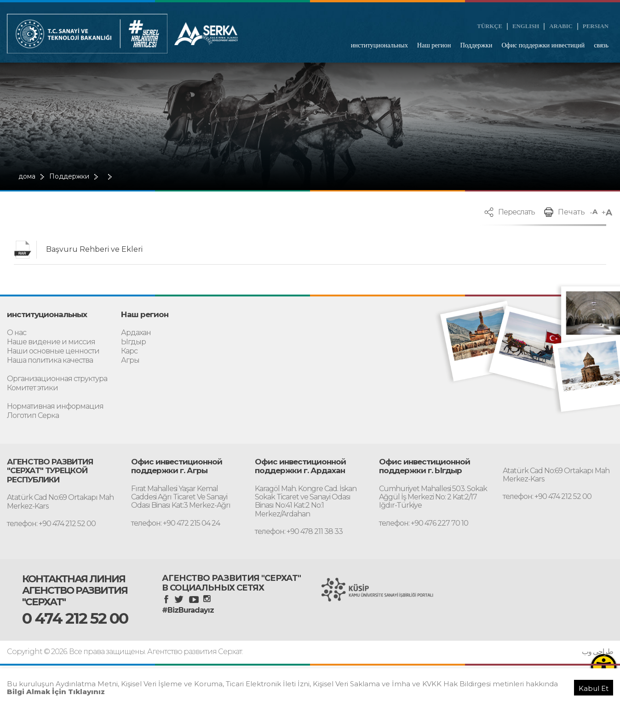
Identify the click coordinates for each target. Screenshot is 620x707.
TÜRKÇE (489, 26)
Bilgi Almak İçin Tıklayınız (56, 691)
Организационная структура (57, 379)
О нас (16, 333)
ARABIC (560, 26)
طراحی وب (597, 652)
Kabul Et (594, 688)
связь (601, 45)
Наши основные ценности (53, 351)
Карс (129, 351)
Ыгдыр (133, 342)
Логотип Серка (33, 415)
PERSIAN (596, 26)
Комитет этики (32, 388)
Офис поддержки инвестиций (543, 45)
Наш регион (434, 45)
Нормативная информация (55, 406)
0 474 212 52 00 (75, 618)
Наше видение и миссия (51, 342)
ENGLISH (525, 26)
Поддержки (476, 45)
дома (26, 176)
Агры (130, 360)
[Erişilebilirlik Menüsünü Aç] (603, 666)
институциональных (379, 45)
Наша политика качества (50, 360)
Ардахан (136, 333)
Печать (571, 212)
